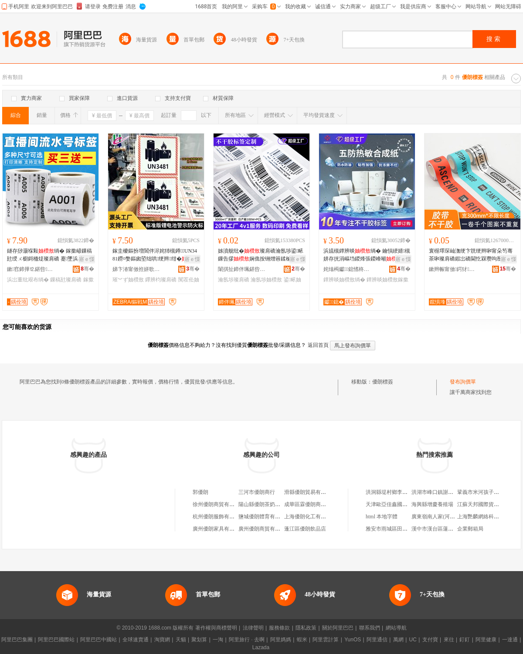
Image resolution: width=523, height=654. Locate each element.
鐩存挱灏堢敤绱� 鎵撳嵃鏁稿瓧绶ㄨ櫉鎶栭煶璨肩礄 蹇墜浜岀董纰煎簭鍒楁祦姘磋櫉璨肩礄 (50, 255)
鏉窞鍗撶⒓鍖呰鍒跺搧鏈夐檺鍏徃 (31, 269)
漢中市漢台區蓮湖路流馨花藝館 (448, 529)
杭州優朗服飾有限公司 (219, 517)
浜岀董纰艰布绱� (28, 280)
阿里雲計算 (325, 640)
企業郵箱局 (470, 529)
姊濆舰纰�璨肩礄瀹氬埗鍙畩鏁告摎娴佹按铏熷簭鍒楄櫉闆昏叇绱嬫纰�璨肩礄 (260, 255)
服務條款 (279, 628)
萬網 (398, 640)
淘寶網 (162, 640)
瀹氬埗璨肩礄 (233, 280)
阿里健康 (485, 640)
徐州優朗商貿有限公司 (219, 504)
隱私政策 (305, 628)
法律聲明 (253, 628)
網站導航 (396, 628)
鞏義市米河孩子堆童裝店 (486, 492)
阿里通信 (377, 640)
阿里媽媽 (280, 640)
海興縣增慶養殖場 (432, 504)
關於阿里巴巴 (337, 628)
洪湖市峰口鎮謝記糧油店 (440, 492)
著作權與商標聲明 (216, 628)
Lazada (260, 647)
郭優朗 (200, 492)
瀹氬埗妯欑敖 (266, 280)
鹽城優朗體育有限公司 (264, 517)
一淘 (218, 640)
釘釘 (464, 640)
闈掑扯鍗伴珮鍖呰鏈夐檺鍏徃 (242, 269)
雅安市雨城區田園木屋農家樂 (400, 529)
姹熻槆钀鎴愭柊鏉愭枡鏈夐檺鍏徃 (347, 269)
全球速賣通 (135, 640)
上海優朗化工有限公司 (310, 517)
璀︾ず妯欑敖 (128, 280)
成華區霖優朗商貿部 (307, 504)
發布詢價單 (463, 382)
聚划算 (199, 640)
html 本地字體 (381, 517)
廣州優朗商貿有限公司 (264, 529)
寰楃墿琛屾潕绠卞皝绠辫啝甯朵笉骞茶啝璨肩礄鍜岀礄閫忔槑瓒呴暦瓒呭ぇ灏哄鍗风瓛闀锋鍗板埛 (471, 255)
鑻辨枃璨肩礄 (161, 280)
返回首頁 (318, 345)
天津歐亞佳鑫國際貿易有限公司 (402, 504)
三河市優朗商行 (256, 492)
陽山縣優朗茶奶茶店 (261, 504)
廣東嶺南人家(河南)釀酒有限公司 (449, 517)
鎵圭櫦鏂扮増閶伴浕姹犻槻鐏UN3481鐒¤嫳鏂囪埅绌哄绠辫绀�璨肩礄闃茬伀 (154, 255)
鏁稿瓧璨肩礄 (66, 280)
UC (413, 640)
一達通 (510, 640)
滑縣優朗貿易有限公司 (310, 492)
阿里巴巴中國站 (98, 640)
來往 (449, 640)
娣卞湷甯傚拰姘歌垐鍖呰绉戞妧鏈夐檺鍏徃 (136, 269)
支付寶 (430, 640)
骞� (87, 269)
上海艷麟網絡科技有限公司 (488, 517)
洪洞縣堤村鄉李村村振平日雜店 (402, 492)
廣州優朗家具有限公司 (219, 529)
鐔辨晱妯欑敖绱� (344, 280)
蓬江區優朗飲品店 (305, 529)
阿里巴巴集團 (17, 640)
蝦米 (302, 640)
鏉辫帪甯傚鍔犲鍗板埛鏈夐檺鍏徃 (453, 269)
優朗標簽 (382, 382)
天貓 (181, 640)
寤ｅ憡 (87, 259)
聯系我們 (369, 628)
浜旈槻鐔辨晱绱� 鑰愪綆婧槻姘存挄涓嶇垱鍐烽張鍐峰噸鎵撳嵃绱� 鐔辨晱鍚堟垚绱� (366, 255)
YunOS (352, 640)
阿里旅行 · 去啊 (247, 640)
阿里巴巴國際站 (56, 640)
